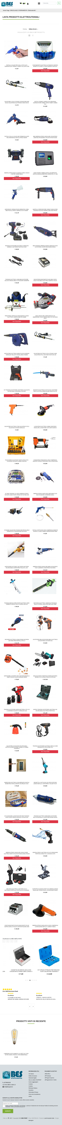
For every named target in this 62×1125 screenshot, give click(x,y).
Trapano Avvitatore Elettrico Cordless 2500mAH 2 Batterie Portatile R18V (17, 246)
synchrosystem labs (49, 1118)
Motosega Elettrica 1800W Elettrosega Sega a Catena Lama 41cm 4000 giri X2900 (45, 603)
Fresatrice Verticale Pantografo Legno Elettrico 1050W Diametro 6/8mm (17, 316)
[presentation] (29, 1006)
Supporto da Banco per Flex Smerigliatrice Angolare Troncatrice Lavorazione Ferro (45, 889)
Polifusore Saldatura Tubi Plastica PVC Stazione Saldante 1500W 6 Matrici (16, 460)
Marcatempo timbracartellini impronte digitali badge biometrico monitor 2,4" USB (45, 173)
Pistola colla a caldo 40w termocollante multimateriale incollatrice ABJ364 (17, 137)
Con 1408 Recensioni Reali (10, 991)
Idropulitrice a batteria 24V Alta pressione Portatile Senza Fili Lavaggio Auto (45, 853)
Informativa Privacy (33, 1092)
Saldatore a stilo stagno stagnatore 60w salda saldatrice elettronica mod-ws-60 (17, 102)
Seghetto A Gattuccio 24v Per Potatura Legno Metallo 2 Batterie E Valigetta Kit (45, 783)
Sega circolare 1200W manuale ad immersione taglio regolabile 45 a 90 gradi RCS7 (45, 317)
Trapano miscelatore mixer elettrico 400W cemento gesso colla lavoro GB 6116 (16, 603)
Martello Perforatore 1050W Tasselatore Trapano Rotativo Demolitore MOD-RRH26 (45, 210)
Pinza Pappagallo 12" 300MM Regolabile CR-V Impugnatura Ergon (16, 970)
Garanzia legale (33, 1077)
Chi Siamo (31, 1073)
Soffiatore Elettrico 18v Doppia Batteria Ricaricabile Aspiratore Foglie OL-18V (17, 567)
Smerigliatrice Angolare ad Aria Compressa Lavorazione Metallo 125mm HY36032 (45, 926)
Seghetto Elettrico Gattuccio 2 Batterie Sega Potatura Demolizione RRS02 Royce (45, 390)
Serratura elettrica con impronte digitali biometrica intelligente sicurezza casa (16, 783)
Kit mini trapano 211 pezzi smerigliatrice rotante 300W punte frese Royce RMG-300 (17, 494)
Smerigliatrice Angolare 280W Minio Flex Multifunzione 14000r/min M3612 (45, 494)
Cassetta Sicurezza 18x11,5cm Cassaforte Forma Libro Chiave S (45, 970)
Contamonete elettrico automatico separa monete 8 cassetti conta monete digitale (45, 66)
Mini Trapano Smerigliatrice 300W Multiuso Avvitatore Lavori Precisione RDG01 (45, 246)
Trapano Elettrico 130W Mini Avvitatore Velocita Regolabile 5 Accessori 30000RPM (17, 280)
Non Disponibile (45, 70)
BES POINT (24, 1118)
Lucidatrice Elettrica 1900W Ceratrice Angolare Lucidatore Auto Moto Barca (45, 427)
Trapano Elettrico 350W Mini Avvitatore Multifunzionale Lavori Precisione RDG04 (45, 816)
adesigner (31, 1120)
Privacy (23, 1105)
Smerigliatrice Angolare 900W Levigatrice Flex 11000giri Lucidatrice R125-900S (45, 567)
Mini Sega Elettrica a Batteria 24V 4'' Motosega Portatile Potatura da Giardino (17, 889)
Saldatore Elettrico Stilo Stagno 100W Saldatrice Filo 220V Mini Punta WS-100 (45, 354)
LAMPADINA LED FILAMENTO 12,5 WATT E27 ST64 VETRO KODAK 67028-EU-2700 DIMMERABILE (16, 1054)
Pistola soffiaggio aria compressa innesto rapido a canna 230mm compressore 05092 (45, 531)
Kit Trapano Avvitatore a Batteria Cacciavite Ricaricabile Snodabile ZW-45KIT (17, 390)
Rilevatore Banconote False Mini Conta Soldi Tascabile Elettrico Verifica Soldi (45, 280)
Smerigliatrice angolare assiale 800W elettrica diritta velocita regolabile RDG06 (17, 853)
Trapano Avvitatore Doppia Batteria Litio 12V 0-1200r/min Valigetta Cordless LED (17, 710)
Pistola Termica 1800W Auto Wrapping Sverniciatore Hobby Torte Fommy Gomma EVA (45, 103)
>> (16, 941)
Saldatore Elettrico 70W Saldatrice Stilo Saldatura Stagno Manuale (16, 427)
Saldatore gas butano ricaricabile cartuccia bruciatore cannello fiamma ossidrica (16, 747)
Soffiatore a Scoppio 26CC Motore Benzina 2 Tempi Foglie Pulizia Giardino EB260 (17, 676)
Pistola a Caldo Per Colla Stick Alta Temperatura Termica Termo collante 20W (16, 66)
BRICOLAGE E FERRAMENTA (18, 10)
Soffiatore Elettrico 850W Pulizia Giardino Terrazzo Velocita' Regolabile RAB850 (16, 354)
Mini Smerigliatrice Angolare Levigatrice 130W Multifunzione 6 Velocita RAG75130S (45, 137)
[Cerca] (49, 3)
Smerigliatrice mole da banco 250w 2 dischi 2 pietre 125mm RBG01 (16, 173)
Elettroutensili (31, 10)
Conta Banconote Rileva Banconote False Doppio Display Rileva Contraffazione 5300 (16, 926)
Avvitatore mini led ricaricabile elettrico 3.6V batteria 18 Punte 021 (45, 640)
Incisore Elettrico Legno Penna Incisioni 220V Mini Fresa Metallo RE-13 (17, 640)
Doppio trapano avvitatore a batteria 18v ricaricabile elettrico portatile (45, 710)
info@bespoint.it (8, 1087)
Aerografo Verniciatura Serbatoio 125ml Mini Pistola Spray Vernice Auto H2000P (17, 210)
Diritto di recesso (33, 1076)
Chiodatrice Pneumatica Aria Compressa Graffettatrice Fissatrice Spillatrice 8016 (45, 460)
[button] (25, 980)
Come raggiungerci (33, 1082)
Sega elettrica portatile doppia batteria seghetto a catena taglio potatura (45, 676)
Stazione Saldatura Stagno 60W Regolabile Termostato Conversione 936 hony (16, 531)
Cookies (31, 1084)
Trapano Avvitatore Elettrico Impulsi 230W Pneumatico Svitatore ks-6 (45, 746)
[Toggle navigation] (39, 3)
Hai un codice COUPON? (35, 1080)
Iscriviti (8, 1111)
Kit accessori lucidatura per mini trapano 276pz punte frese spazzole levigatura (16, 816)
